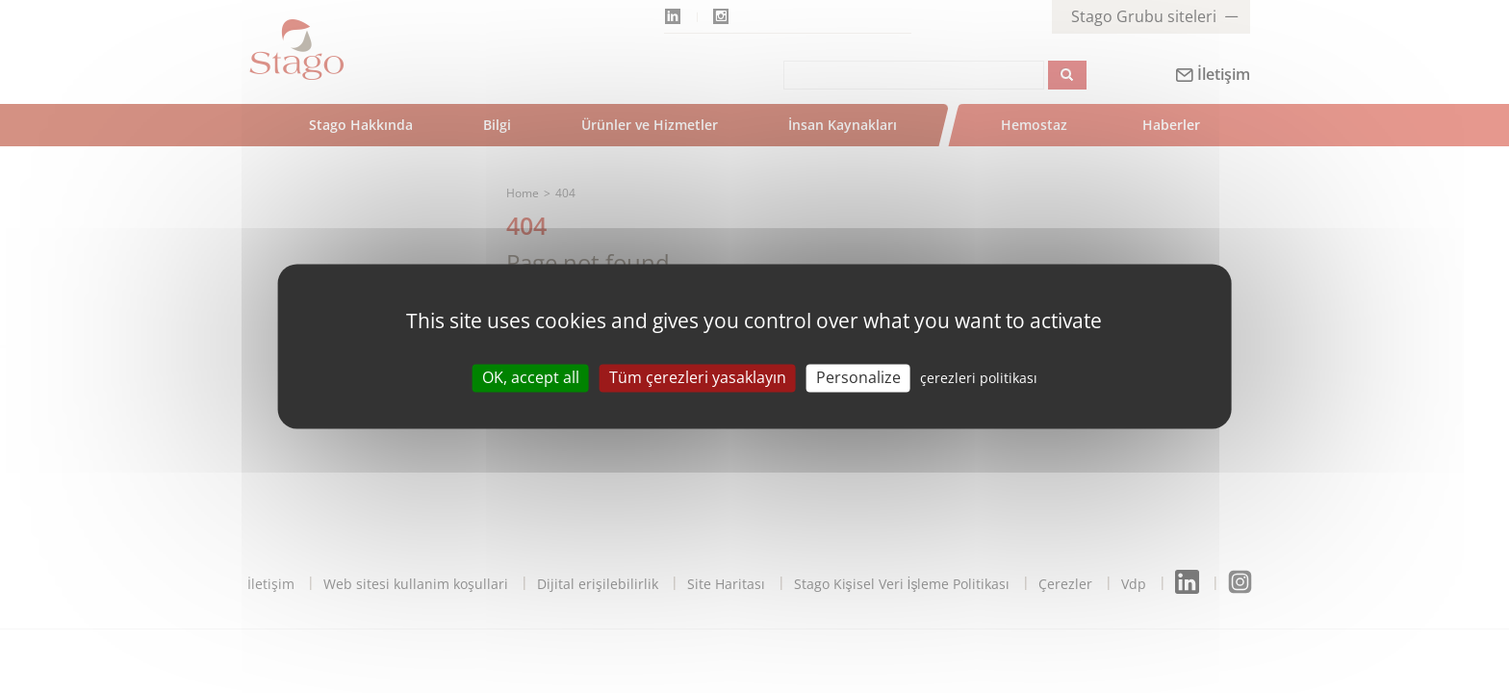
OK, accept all (530, 377)
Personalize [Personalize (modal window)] (858, 377)
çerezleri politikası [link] (978, 378)
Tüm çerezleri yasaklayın (697, 377)
